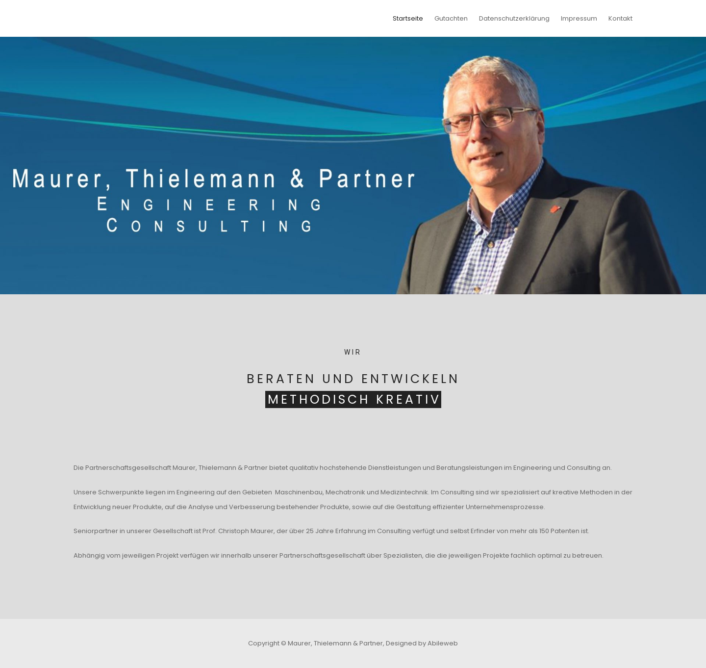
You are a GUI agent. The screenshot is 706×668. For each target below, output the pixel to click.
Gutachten (451, 18)
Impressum (579, 18)
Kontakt (620, 18)
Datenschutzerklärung (514, 18)
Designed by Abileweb (422, 643)
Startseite (408, 18)
